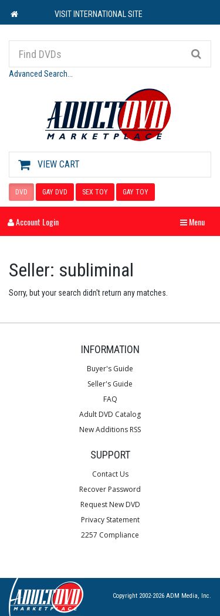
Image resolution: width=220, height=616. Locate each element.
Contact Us (110, 474)
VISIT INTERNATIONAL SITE (99, 14)
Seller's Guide (110, 384)
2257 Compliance (110, 535)
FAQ (110, 399)
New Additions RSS (110, 429)
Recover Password (110, 489)
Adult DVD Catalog (110, 414)
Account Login (33, 221)
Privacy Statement (110, 520)
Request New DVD (110, 504)
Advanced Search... (41, 73)
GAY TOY (135, 192)
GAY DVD (54, 192)
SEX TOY (95, 192)
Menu (195, 221)
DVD (21, 192)
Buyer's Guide (110, 369)
